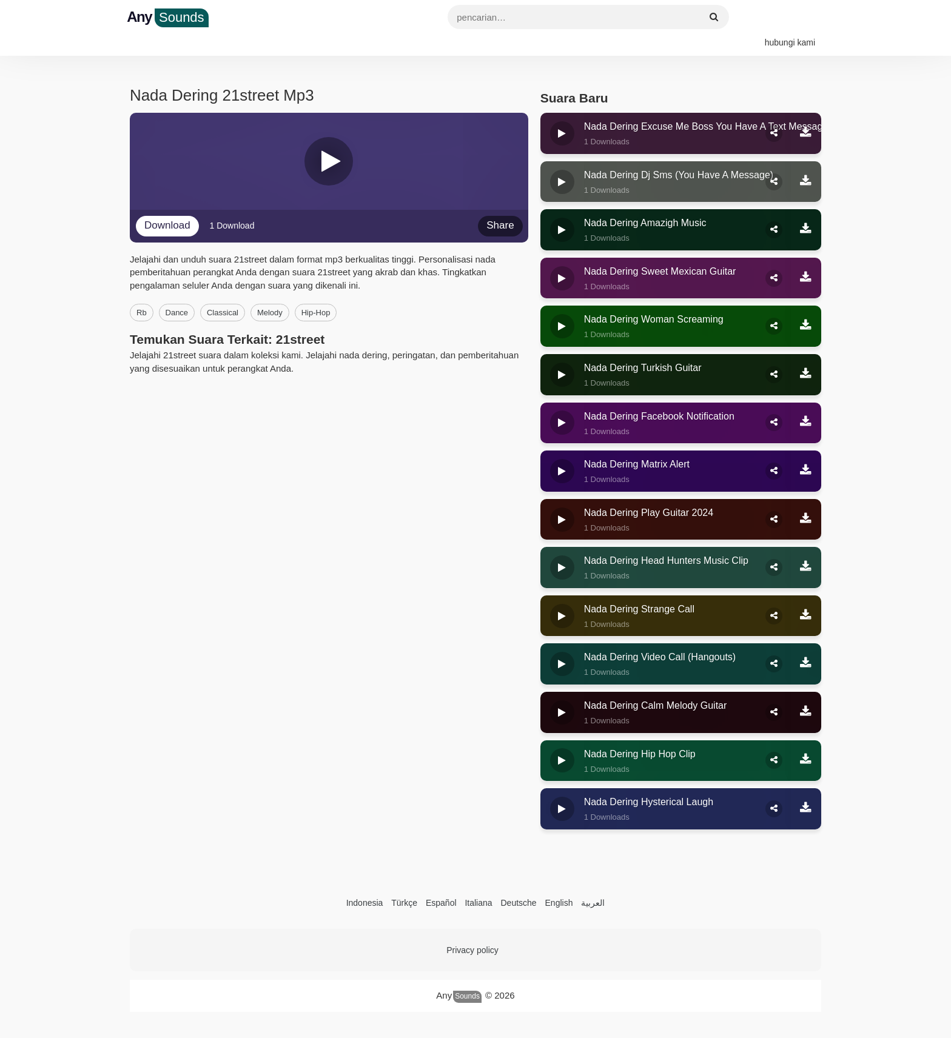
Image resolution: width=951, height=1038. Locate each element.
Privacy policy (472, 928)
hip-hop (316, 290)
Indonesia (364, 880)
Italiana (478, 880)
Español (441, 880)
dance (177, 290)
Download (167, 203)
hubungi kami (790, 18)
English (559, 880)
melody (270, 290)
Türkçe (404, 880)
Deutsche (518, 880)
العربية (593, 880)
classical (222, 290)
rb (141, 290)
